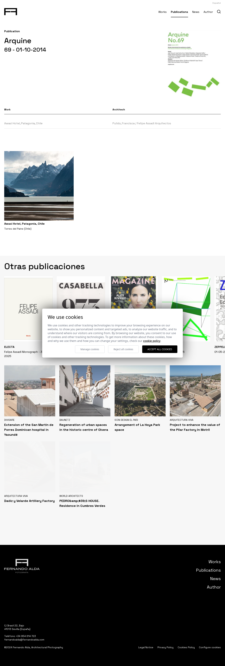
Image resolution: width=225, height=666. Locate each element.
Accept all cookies (159, 349)
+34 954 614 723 (26, 636)
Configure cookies (210, 647)
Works (162, 12)
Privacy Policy (165, 647)
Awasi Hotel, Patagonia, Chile (23, 123)
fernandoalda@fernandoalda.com (24, 639)
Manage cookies (90, 349)
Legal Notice (145, 647)
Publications (179, 12)
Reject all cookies (123, 349)
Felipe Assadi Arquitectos (154, 123)
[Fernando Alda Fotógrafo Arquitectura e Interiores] (10, 11)
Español (217, 3)
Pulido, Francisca (123, 123)
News (195, 12)
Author (208, 12)
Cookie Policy (151, 341)
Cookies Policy (186, 647)
